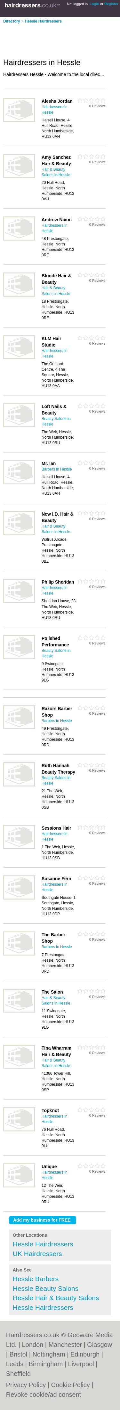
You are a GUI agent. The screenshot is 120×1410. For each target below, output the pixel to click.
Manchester (65, 1344)
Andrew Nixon (57, 219)
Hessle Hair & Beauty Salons (56, 1297)
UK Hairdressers (37, 1253)
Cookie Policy (70, 1384)
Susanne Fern (56, 878)
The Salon (52, 992)
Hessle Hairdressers (43, 21)
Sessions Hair (56, 828)
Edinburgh (85, 1354)
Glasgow (99, 1344)
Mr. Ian (49, 463)
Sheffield (18, 1373)
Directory (11, 21)
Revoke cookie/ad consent (43, 1394)
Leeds (15, 1363)
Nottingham (48, 1354)
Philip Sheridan (58, 582)
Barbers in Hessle (57, 469)
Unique (49, 1166)
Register (111, 4)
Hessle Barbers (36, 1278)
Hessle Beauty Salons (45, 1288)
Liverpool (81, 1363)
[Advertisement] (51, 39)
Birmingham (46, 1363)
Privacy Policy (26, 1384)
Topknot (50, 1110)
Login (94, 4)
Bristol (19, 1354)
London (32, 1344)
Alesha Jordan (57, 101)
